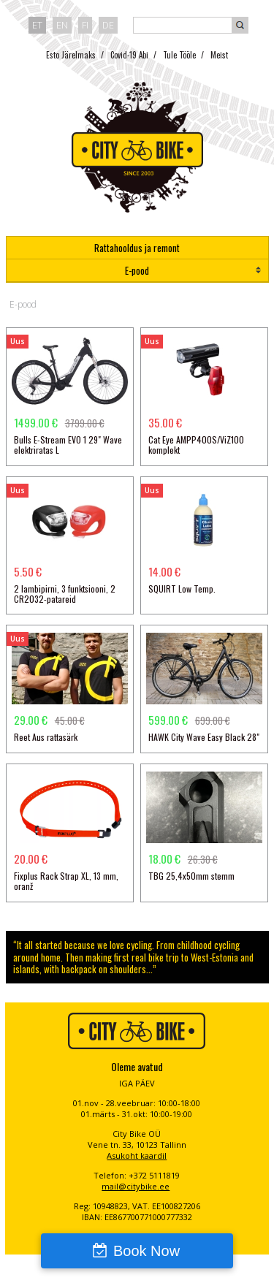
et (37, 24)
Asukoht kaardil (137, 1155)
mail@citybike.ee (136, 1186)
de (108, 24)
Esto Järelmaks (71, 55)
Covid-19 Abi (129, 55)
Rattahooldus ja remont (137, 247)
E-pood (137, 270)
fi (85, 24)
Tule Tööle (179, 55)
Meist (219, 55)
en (62, 24)
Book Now (146, 1251)
